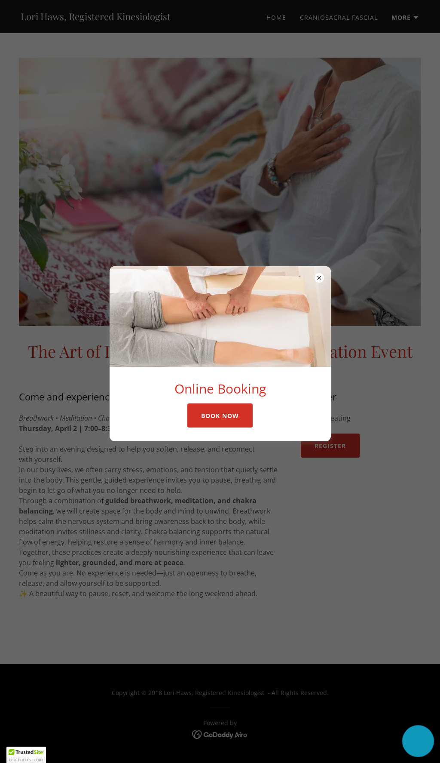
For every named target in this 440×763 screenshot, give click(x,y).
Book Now (220, 416)
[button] (418, 741)
